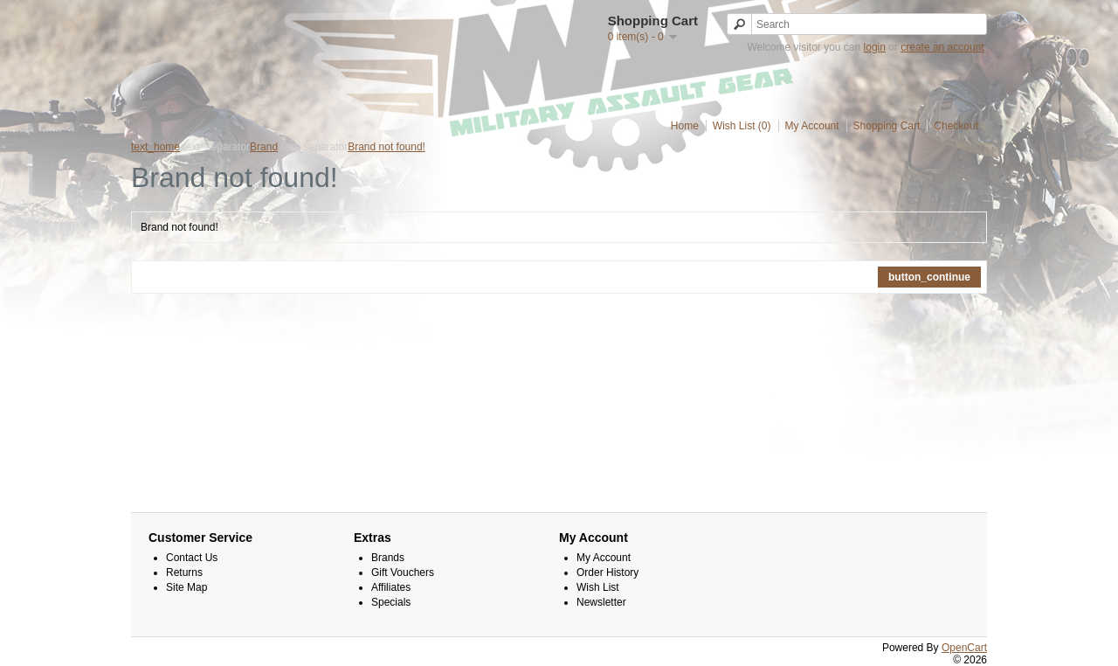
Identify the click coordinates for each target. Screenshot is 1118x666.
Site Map (186, 587)
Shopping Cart (887, 126)
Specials (391, 602)
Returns (184, 572)
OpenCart (964, 648)
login (875, 47)
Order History (607, 572)
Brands (387, 558)
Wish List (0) (742, 126)
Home (685, 126)
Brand (264, 147)
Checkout (956, 126)
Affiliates (391, 587)
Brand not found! (386, 147)
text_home (155, 147)
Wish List (597, 587)
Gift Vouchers (402, 572)
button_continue (929, 277)
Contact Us (191, 558)
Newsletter (601, 602)
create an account (942, 47)
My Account (812, 126)
